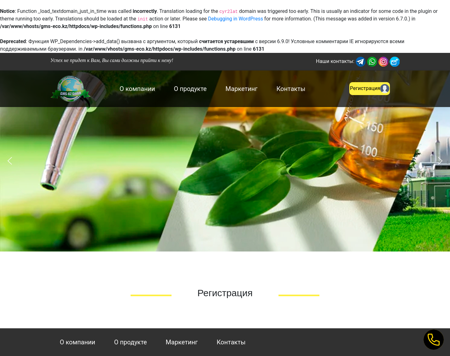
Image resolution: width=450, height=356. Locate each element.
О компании (137, 89)
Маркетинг (242, 89)
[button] (10, 161)
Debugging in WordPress (235, 19)
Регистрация (369, 88)
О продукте (190, 89)
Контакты (290, 89)
